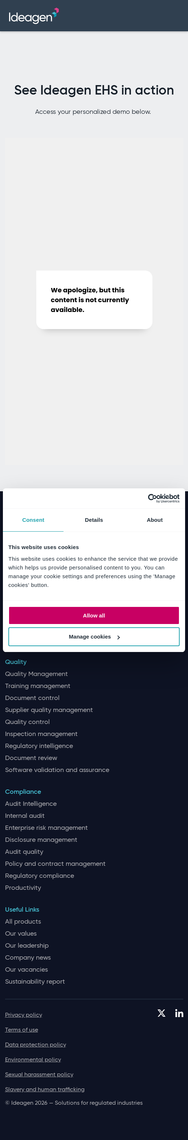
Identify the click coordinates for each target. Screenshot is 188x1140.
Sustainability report (35, 981)
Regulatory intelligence (39, 746)
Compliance (23, 792)
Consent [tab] (33, 520)
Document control (32, 698)
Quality (15, 662)
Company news (28, 957)
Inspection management (41, 734)
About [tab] (155, 520)
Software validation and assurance (57, 770)
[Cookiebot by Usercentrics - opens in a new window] (148, 498)
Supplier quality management (49, 710)
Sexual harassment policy (39, 1074)
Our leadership (27, 945)
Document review (31, 758)
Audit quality (24, 852)
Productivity (23, 888)
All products (23, 921)
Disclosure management (41, 840)
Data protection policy (35, 1044)
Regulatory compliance (39, 876)
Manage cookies (94, 636)
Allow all (94, 615)
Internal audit (25, 816)
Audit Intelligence (31, 804)
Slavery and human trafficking (45, 1089)
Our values (21, 933)
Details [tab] (94, 520)
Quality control (27, 722)
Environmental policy (33, 1059)
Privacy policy (23, 1014)
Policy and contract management (55, 864)
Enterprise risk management (46, 828)
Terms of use (21, 1029)
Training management (37, 686)
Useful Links (22, 909)
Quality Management (36, 674)
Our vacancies (26, 969)
